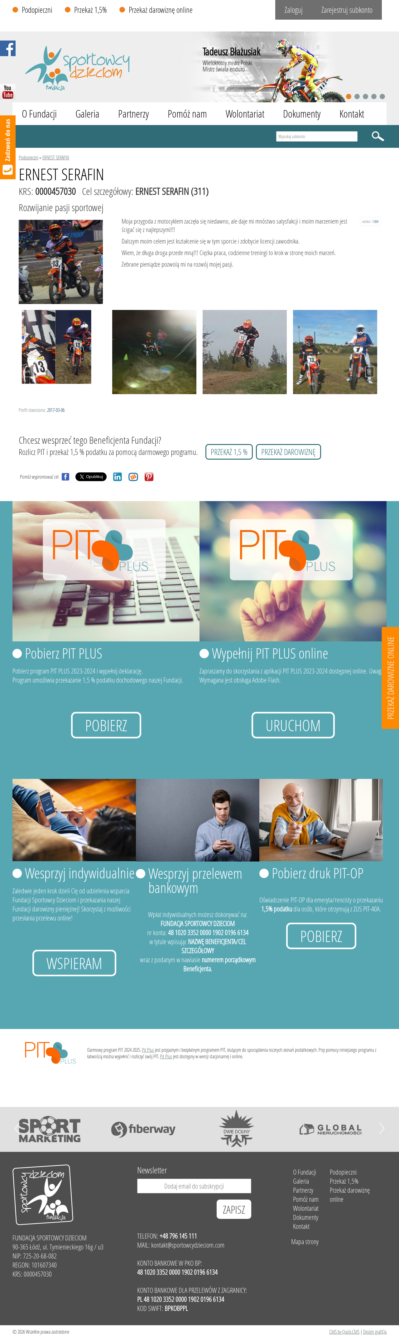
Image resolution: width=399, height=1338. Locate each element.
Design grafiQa (375, 1331)
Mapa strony (305, 1241)
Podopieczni (37, 10)
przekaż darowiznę (288, 452)
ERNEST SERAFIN (55, 157)
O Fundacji (39, 113)
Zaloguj (294, 10)
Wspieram (74, 963)
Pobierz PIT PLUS (63, 653)
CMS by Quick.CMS (344, 1331)
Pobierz (106, 725)
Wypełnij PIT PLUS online (270, 653)
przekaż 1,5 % (229, 452)
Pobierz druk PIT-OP (317, 872)
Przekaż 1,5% (90, 10)
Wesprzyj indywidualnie (80, 872)
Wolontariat (245, 113)
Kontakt (351, 113)
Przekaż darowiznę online (161, 10)
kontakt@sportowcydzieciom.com (187, 1244)
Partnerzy (133, 113)
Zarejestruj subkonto (347, 10)
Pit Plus (148, 1049)
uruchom (293, 725)
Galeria (87, 113)
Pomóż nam (187, 113)
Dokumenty (302, 113)
